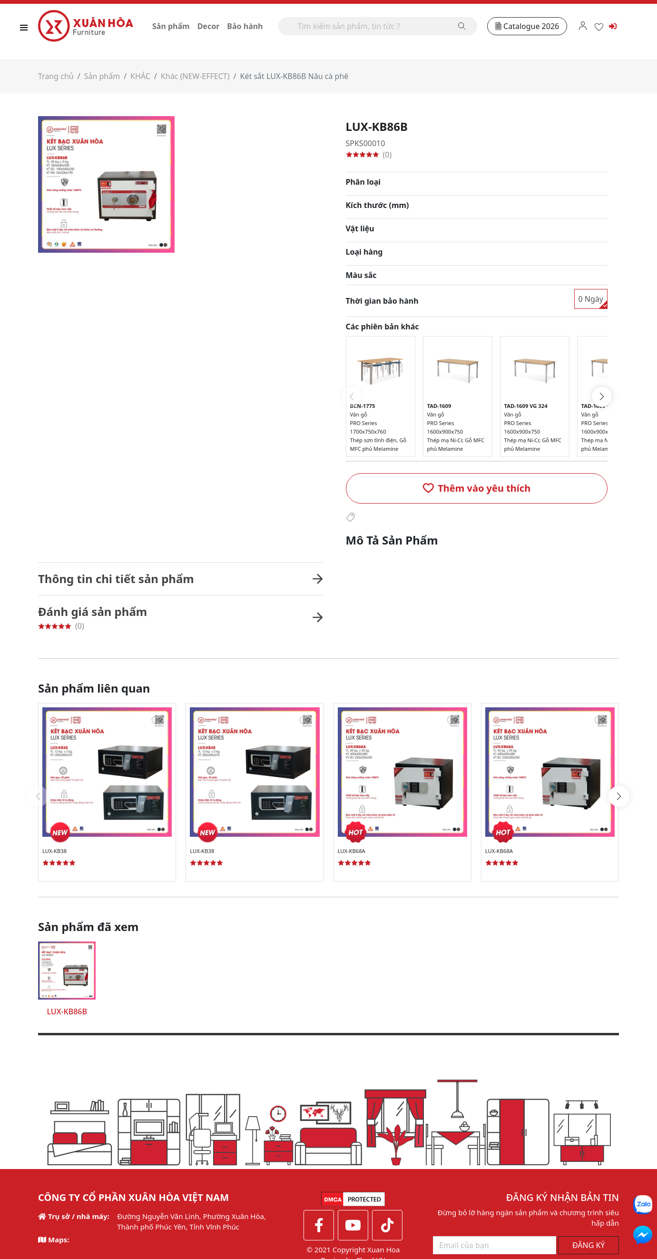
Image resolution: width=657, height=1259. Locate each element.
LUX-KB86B (67, 1011)
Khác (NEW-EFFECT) (195, 76)
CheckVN (371, 1157)
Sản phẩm (171, 26)
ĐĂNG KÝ (588, 1145)
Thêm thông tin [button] (251, 1223)
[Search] (378, 26)
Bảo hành (245, 26)
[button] (477, 488)
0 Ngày (591, 299)
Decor (208, 26)
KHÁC (140, 76)
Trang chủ (56, 76)
